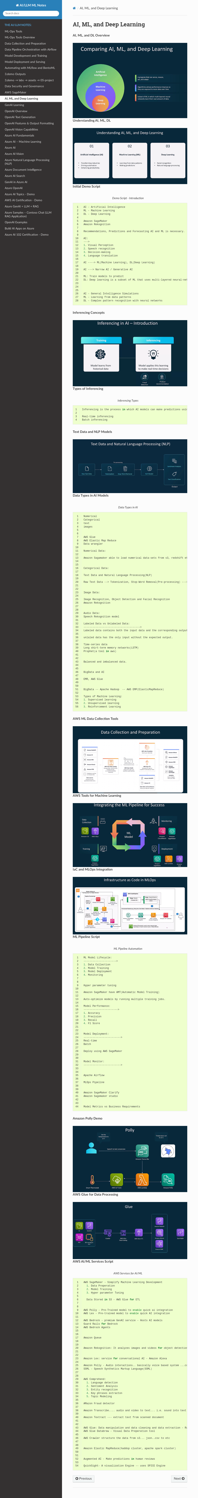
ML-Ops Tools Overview (20, 37)
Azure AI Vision (14, 153)
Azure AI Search (15, 175)
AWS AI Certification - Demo (23, 200)
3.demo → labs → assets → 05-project (29, 80)
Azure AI (10, 147)
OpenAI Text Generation (20, 117)
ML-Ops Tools (13, 31)
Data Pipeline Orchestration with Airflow (30, 49)
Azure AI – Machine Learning (23, 141)
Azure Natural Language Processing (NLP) (27, 162)
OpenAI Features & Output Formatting (29, 123)
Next (179, 1478)
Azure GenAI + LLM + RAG (22, 206)
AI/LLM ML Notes (32, 5)
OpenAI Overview (16, 111)
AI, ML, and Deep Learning (21, 98)
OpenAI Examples (16, 222)
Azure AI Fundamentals (19, 135)
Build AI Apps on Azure (19, 228)
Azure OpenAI (14, 188)
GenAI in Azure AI (16, 182)
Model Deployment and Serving (25, 61)
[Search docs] (31, 13)
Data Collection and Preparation (25, 43)
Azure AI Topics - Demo (20, 194)
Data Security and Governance (24, 86)
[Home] (74, 8)
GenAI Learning (14, 105)
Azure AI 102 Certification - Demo (27, 234)
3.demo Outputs (15, 74)
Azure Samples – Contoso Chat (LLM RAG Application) (28, 214)
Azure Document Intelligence (23, 169)
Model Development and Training (26, 55)
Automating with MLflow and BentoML (30, 67)
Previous (83, 1478)
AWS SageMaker (15, 92)
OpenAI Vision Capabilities (21, 129)
